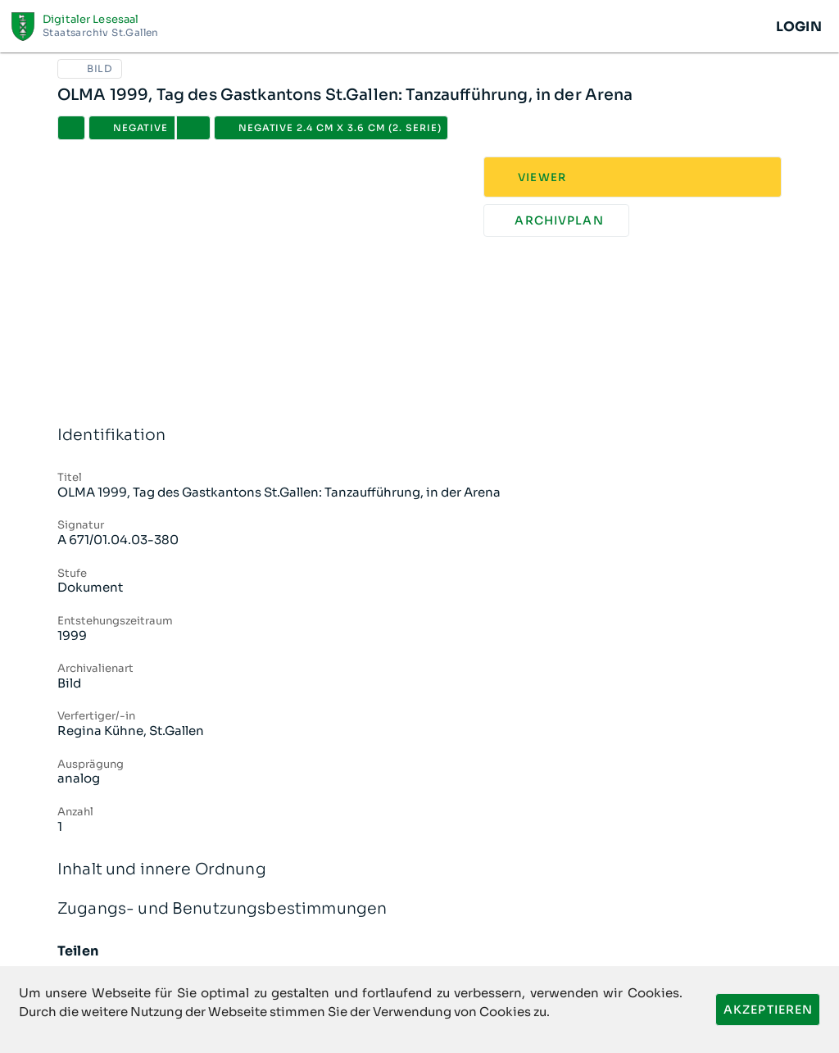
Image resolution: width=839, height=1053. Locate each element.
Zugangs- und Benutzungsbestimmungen (419, 909)
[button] (193, 128)
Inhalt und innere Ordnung (419, 870)
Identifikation (419, 435)
